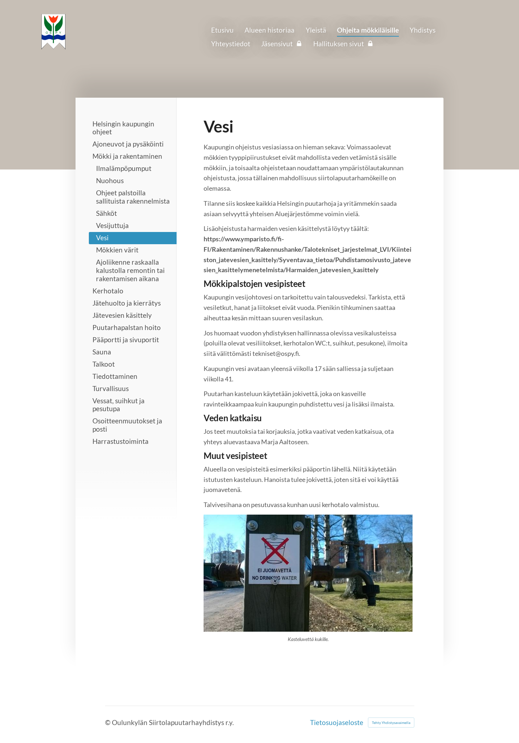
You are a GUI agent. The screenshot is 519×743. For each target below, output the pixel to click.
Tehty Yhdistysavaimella (391, 722)
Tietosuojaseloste (336, 722)
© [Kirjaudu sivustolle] (108, 722)
